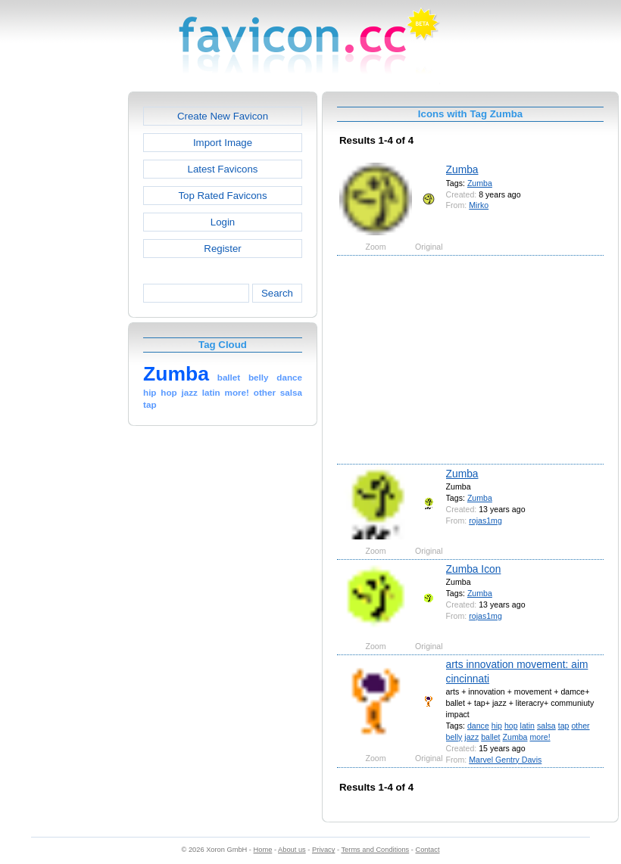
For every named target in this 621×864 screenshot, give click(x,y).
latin (527, 725)
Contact (428, 849)
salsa (546, 725)
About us (292, 849)
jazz (471, 736)
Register (222, 248)
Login (223, 222)
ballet (490, 736)
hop (511, 725)
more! (539, 736)
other (580, 725)
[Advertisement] (62, 318)
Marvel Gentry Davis (505, 759)
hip (496, 725)
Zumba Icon (473, 569)
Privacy (323, 849)
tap (564, 725)
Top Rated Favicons (222, 195)
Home (263, 849)
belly (454, 736)
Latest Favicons (223, 169)
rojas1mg (485, 520)
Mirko (478, 205)
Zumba (462, 169)
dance (478, 725)
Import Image (222, 142)
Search (277, 293)
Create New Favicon (222, 116)
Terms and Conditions (375, 849)
